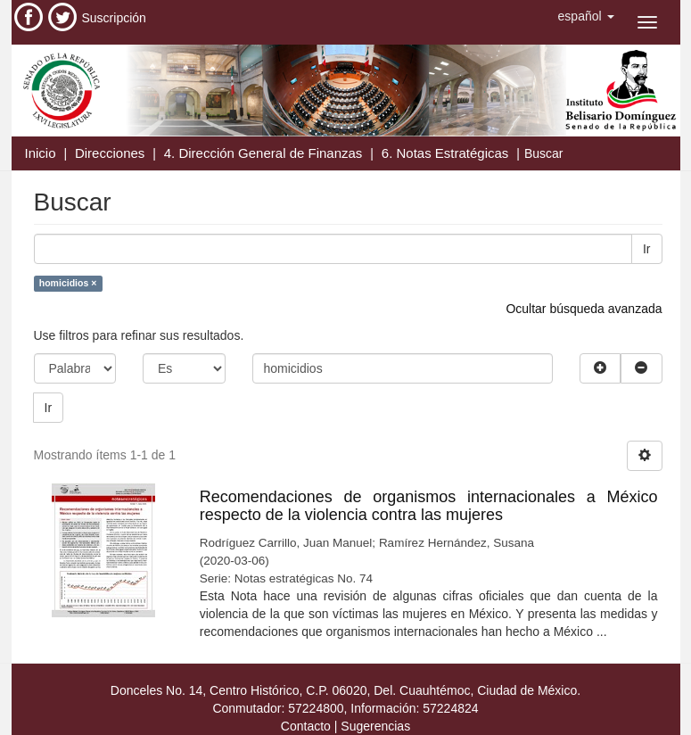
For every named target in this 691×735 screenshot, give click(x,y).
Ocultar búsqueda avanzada (584, 308)
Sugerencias (375, 726)
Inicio (40, 153)
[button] (586, 16)
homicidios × (67, 282)
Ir (647, 249)
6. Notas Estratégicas (445, 153)
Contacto (306, 726)
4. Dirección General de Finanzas (263, 153)
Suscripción (114, 18)
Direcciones (109, 153)
